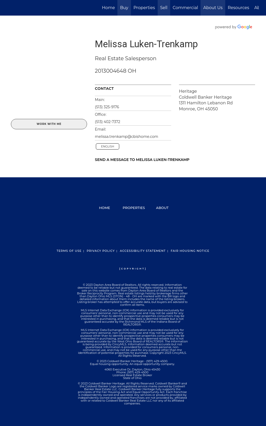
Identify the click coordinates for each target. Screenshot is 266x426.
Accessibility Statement (142, 251)
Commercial (185, 7)
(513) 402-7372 (107, 121)
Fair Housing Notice (190, 251)
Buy (124, 7)
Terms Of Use (69, 251)
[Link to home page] (9, 8)
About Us (212, 7)
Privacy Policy (101, 251)
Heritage (188, 91)
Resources (238, 7)
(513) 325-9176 (107, 107)
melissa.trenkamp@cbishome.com (126, 136)
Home (108, 7)
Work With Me (49, 124)
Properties (144, 7)
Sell (164, 7)
